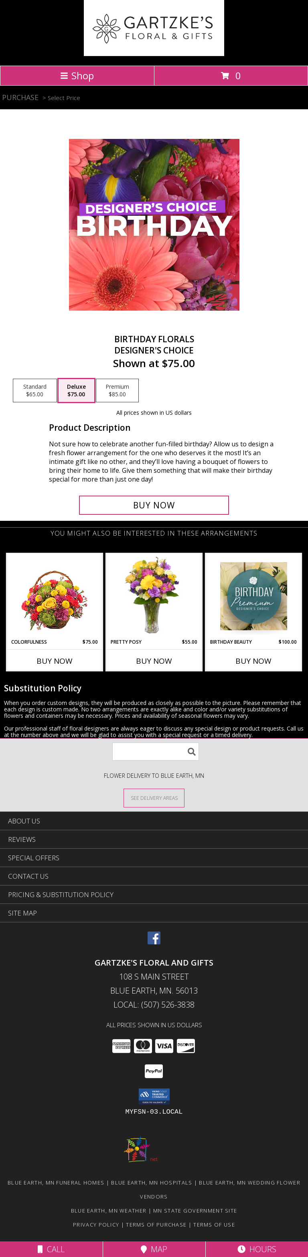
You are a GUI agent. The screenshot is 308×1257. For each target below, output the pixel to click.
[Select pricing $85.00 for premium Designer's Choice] (117, 390)
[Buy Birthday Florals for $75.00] (154, 505)
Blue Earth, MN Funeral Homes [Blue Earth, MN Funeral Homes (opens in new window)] (56, 1182)
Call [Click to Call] (51, 1249)
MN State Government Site (195, 1210)
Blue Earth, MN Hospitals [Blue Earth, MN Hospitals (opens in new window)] (151, 1182)
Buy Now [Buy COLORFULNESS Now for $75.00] (54, 661)
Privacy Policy (96, 1224)
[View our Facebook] (154, 941)
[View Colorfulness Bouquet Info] (54, 596)
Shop (77, 75)
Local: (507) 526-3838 (154, 1004)
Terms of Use (214, 1224)
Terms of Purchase (156, 1224)
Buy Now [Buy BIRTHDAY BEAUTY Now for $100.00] (253, 661)
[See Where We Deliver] (154, 797)
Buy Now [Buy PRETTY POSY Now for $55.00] (154, 661)
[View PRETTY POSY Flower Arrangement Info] (154, 596)
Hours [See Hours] (256, 1249)
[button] (154, 1096)
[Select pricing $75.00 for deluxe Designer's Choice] (76, 390)
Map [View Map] (154, 1249)
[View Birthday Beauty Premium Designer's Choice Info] (253, 596)
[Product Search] (155, 752)
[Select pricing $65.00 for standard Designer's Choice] (35, 390)
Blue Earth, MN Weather (109, 1210)
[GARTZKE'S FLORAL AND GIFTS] (154, 54)
